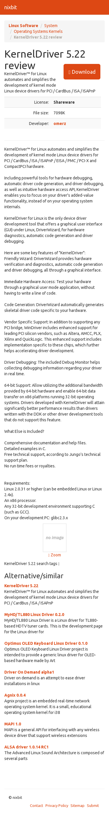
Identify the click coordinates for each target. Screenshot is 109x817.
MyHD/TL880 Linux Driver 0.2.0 (34, 614)
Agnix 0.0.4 (15, 695)
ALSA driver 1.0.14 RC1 (26, 747)
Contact (36, 805)
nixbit (10, 7)
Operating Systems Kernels (38, 31)
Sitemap (77, 805)
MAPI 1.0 (12, 724)
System (51, 25)
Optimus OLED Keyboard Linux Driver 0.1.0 (45, 643)
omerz (59, 123)
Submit (93, 805)
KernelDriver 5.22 (21, 585)
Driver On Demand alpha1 (29, 672)
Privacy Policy (56, 805)
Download (81, 72)
